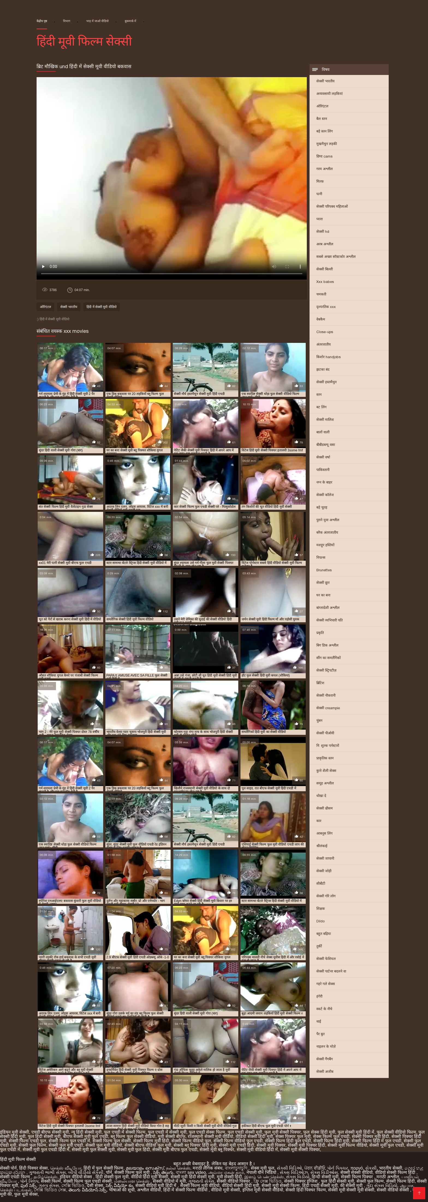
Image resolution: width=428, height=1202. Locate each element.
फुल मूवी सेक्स (26, 1194)
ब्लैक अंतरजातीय (327, 532)
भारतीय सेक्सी (390, 1168)
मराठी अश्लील (387, 1176)
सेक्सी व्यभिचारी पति (329, 620)
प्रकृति (320, 633)
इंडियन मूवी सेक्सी (14, 1132)
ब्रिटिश (320, 683)
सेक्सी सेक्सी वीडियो (356, 1172)
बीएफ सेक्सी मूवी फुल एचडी (85, 1136)
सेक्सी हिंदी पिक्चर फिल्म (306, 1190)
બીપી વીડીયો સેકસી (86, 1172)
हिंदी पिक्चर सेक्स (33, 1168)
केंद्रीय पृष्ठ (42, 21)
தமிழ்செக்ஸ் (45, 1176)
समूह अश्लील (325, 783)
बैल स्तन (321, 119)
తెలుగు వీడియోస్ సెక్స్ (87, 1190)
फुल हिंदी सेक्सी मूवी (44, 1136)
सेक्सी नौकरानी (325, 695)
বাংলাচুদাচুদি (236, 1168)
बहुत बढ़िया (323, 934)
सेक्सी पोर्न (8, 1168)
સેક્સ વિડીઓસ (324, 1172)
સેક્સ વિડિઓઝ (294, 1172)
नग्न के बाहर (324, 482)
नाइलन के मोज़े (326, 1046)
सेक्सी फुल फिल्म (32, 1145)
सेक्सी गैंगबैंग (324, 1059)
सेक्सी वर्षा (323, 457)
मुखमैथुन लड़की (326, 144)
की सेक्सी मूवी (352, 1185)
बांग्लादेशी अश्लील (328, 608)
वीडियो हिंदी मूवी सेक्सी (149, 1176)
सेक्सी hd (322, 231)
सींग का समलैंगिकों (328, 658)
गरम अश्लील (324, 169)
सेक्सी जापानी (325, 858)
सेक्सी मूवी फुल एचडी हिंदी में (46, 1149)
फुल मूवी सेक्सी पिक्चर (282, 1132)
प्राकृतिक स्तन (325, 758)
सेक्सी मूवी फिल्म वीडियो (347, 1145)
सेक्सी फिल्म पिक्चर (357, 1176)
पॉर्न (109, 1172)
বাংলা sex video (191, 1172)
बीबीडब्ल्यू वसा (325, 445)
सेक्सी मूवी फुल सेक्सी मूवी (93, 1149)
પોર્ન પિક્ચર (337, 1168)
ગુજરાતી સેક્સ (201, 1181)
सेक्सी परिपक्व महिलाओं (332, 206)
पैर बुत (320, 1034)
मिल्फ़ (320, 181)
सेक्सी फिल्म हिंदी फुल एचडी (288, 1140)
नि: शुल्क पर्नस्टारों (327, 746)
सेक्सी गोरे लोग (325, 896)
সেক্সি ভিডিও (72, 1185)
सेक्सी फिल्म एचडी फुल (27, 1140)
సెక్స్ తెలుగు (163, 1172)
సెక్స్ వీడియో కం (119, 1185)
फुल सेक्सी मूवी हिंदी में (356, 1132)
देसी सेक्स (95, 1185)
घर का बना (323, 595)
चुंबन (319, 720)
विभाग (66, 21)
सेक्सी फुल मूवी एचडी (66, 1145)
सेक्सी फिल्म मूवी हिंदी (151, 1140)
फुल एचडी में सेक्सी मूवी (167, 1132)
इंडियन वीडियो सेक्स (76, 1176)
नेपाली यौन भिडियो (261, 1172)
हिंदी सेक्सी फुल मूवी (112, 1176)
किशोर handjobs (328, 357)
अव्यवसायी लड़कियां (329, 94)
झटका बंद (322, 369)
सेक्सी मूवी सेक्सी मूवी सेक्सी (351, 1190)
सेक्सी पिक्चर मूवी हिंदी (370, 1136)
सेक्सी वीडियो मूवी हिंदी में (156, 1185)
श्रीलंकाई (321, 846)
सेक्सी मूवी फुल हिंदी (133, 1149)
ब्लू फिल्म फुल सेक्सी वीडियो (133, 1136)
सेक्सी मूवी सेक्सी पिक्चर (300, 1149)
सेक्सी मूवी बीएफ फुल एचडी (174, 1149)
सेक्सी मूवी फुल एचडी (386, 1145)
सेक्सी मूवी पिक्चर (271, 1145)
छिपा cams (324, 156)
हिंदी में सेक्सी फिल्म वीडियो (186, 1190)
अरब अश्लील (324, 244)
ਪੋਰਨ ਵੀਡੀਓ (314, 1168)
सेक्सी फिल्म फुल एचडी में (69, 1140)
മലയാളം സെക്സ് (145, 1168)
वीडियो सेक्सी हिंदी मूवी (254, 1136)
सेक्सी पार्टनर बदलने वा (331, 971)
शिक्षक (320, 909)
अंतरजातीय (323, 344)
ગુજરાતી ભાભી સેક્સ (47, 1172)
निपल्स (320, 557)
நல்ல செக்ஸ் (178, 1168)
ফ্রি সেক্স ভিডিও (268, 1181)
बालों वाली (322, 432)
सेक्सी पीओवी (325, 733)
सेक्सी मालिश (325, 420)
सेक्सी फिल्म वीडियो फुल (191, 1140)
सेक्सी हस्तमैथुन (326, 382)
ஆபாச (406, 1185)
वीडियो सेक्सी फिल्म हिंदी (396, 1172)
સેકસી (371, 1168)
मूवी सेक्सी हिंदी (229, 1176)
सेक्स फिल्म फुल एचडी (331, 1136)
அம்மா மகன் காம (226, 1172)
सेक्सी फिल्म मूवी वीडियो (199, 1185)
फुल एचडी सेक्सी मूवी (245, 1132)
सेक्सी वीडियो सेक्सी (393, 1190)
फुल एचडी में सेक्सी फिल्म (124, 1132)
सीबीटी (320, 883)
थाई (318, 1021)
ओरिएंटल (322, 106)
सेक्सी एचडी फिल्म (15, 1176)
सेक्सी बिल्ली (324, 269)
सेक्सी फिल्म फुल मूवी (132, 1172)
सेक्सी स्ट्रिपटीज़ (326, 670)
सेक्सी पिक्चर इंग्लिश (301, 1181)
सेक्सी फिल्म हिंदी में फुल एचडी (376, 1140)
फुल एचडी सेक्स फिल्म (207, 1132)
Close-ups (324, 332)
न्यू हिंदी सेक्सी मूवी (86, 1132)
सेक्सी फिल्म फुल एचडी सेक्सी (87, 1181)
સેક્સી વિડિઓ (289, 1168)
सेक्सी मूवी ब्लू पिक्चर (217, 1149)
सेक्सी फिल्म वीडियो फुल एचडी (238, 1140)
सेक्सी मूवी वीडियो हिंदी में (257, 1149)
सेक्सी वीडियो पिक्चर (234, 1181)
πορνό (356, 1168)
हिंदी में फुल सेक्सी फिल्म (103, 1168)
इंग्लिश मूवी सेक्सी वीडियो (262, 1190)
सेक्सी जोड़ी (323, 871)
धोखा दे (321, 796)
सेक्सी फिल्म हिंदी (400, 1181)
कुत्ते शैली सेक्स (326, 771)
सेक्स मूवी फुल (262, 1168)
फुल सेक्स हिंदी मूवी (319, 1132)
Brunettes (324, 570)
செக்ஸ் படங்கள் (15, 1190)
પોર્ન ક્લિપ (29, 1181)
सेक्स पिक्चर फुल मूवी (293, 1136)
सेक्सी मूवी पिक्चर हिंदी (306, 1145)
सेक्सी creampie (328, 708)
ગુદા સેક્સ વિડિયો (381, 1185)
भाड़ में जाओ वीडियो (97, 21)
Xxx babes (325, 282)
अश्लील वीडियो (149, 1190)
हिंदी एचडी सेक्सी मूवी (319, 1185)
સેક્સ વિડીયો (297, 1176)
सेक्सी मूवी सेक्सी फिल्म (280, 1185)
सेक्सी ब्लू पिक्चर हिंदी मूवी (195, 1145)
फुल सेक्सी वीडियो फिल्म (396, 1132)
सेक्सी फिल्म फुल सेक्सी (112, 1140)
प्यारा (319, 219)
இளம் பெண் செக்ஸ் (264, 1176)
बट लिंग (321, 407)
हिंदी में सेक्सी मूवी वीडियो (101, 307)
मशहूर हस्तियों (325, 545)
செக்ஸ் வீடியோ (65, 1168)
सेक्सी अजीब (324, 1072)
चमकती (321, 294)
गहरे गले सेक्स (325, 984)
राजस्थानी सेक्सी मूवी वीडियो (210, 1136)
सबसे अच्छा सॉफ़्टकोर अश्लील (336, 257)
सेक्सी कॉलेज (325, 495)
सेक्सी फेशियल (326, 959)
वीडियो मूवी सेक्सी (225, 1190)
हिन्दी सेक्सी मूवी (325, 1176)
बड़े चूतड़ (321, 507)
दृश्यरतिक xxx (326, 307)
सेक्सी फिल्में (51, 1181)
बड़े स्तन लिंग (324, 131)
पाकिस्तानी (322, 470)
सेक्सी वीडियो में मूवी (169, 1181)
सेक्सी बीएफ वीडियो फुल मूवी (147, 1145)
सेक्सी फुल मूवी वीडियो (103, 1145)
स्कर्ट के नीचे (324, 1009)
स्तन (319, 394)
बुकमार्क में (130, 21)
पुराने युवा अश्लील (327, 520)
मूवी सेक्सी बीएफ (171, 1136)
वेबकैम (320, 319)
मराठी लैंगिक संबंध (207, 1168)
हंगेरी (319, 996)
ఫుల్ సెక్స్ (28, 1185)
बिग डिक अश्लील (327, 645)
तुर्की (319, 946)
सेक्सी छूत (322, 583)
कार (318, 821)
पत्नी (319, 194)
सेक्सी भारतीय (325, 81)
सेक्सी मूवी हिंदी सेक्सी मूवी (192, 1176)
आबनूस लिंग (324, 833)
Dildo (320, 921)
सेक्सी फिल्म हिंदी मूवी (331, 1140)
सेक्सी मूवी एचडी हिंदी (236, 1145)
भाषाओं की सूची (122, 1190)
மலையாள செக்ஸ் (132, 1181)
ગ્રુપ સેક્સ (49, 1185)
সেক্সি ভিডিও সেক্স (50, 1190)
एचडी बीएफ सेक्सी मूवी (50, 1132)
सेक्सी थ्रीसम (324, 808)
